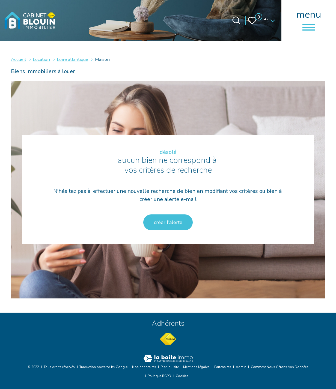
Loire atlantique (72, 59)
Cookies (182, 376)
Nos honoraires (144, 367)
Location (41, 59)
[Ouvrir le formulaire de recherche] (236, 20)
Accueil (18, 59)
